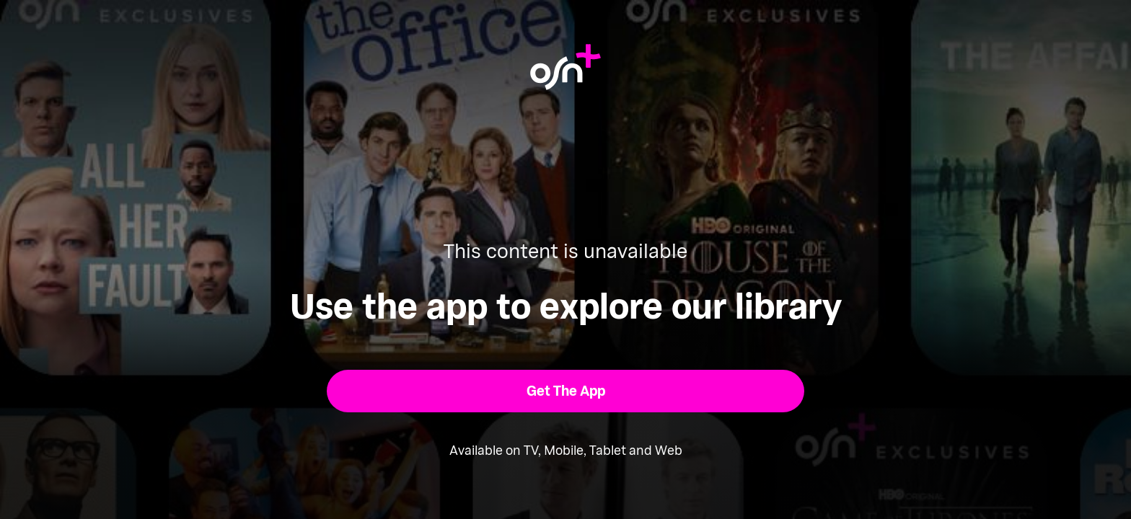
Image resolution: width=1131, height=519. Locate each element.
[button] (566, 391)
